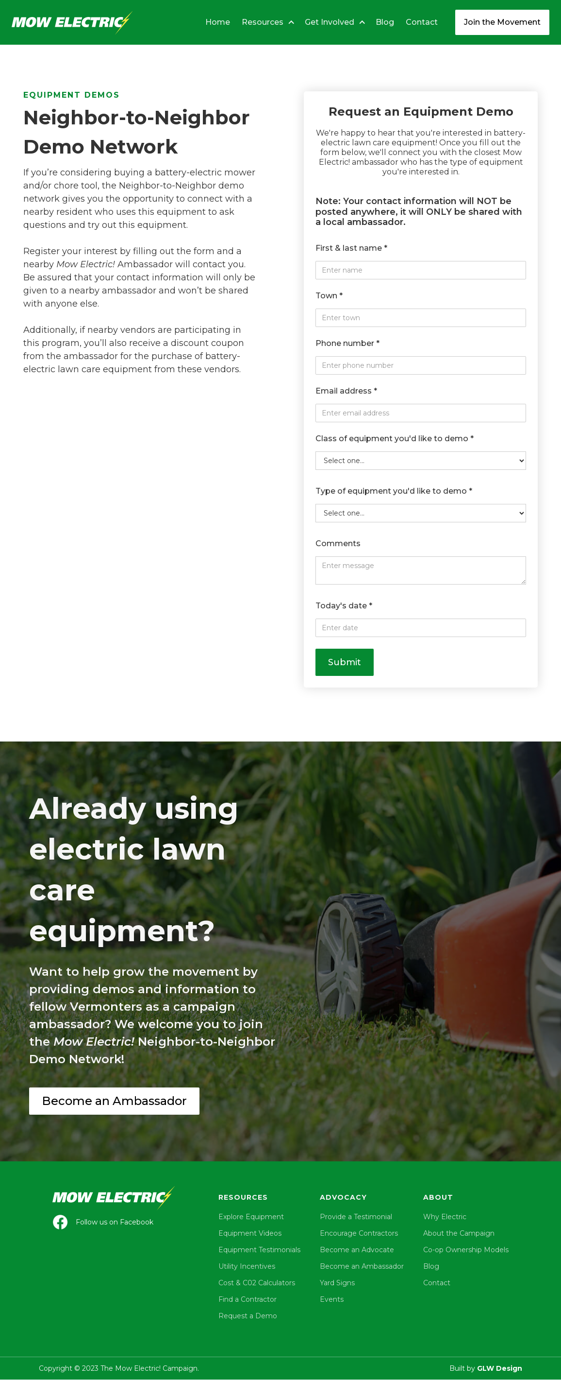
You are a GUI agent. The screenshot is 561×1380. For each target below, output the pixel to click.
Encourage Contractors (359, 1233)
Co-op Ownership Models (466, 1250)
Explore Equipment (251, 1217)
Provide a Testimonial (356, 1217)
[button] (265, 22)
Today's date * (343, 605)
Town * (329, 295)
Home (217, 22)
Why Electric (444, 1217)
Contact (422, 22)
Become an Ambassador (114, 1101)
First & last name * (351, 248)
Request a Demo (247, 1316)
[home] (72, 21)
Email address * (346, 391)
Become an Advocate (357, 1250)
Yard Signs (337, 1283)
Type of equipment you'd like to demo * (393, 491)
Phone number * (347, 343)
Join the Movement (502, 22)
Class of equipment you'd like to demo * (394, 438)
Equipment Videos (249, 1233)
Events (332, 1299)
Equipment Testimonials (259, 1250)
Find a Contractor (247, 1299)
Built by (485, 1368)
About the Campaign (459, 1233)
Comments (338, 543)
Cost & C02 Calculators (256, 1283)
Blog (385, 22)
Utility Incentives (246, 1266)
